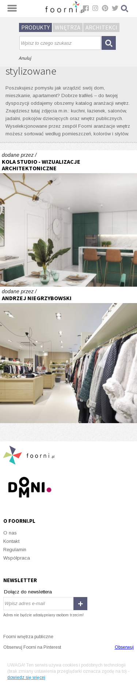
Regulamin (14, 549)
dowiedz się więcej (26, 677)
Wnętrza (67, 27)
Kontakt (11, 541)
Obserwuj (124, 647)
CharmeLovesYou (68, 355)
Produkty (35, 27)
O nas (10, 533)
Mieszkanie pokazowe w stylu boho (68, 218)
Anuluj (25, 58)
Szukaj (125, 8)
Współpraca (16, 558)
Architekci (101, 27)
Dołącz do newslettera (28, 591)
